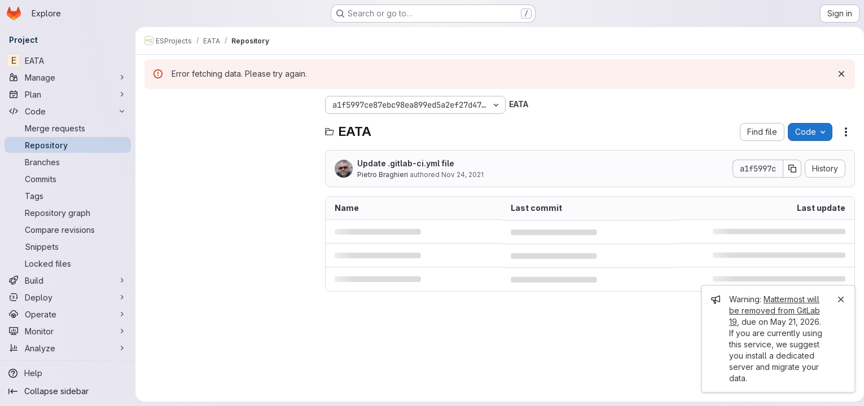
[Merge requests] (68, 128)
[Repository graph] (68, 212)
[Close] (836, 299)
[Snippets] (68, 246)
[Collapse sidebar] (68, 391)
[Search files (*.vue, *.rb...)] (229, 127)
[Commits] (68, 179)
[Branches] (68, 162)
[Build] (68, 280)
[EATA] (68, 60)
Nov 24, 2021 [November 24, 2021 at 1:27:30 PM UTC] (462, 174)
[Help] (68, 373)
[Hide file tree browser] (153, 105)
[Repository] (68, 145)
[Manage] (68, 77)
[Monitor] (68, 331)
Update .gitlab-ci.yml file (405, 163)
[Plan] (68, 94)
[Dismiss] (837, 74)
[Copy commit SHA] (788, 169)
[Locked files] (68, 263)
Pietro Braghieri (382, 174)
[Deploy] (68, 297)
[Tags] (68, 196)
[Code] (68, 111)
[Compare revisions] (68, 229)
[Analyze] (68, 348)
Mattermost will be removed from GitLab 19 (770, 310)
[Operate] (68, 314)
